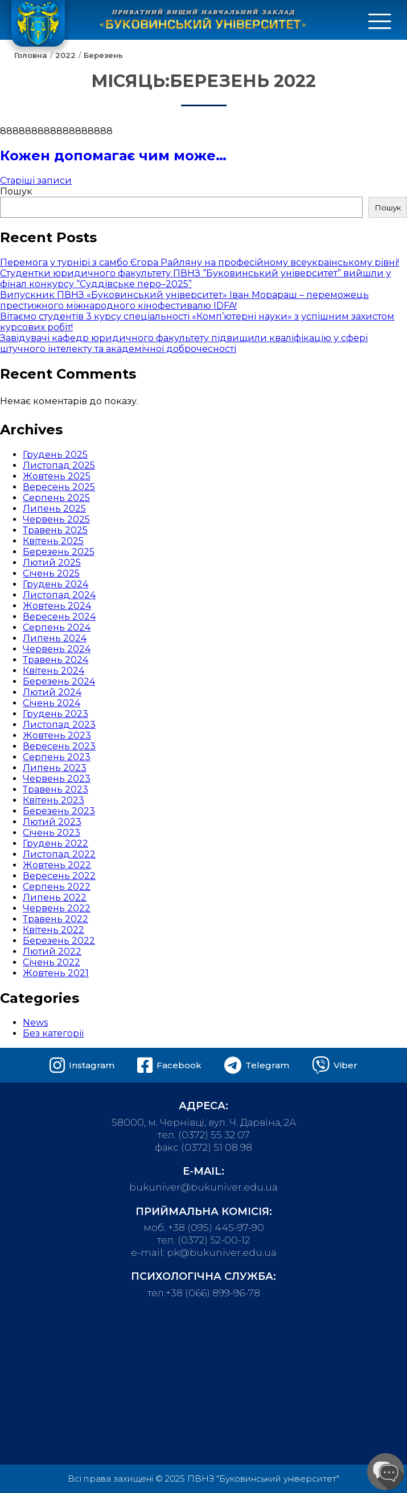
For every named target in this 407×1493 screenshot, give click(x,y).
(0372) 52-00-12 (214, 1240)
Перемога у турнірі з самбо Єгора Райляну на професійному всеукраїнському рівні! (199, 262)
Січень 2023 (51, 832)
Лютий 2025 (52, 562)
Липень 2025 (54, 508)
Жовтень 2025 (57, 476)
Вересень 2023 (59, 746)
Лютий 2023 (52, 821)
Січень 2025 (51, 573)
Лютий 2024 (52, 692)
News (35, 1022)
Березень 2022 (59, 940)
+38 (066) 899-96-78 (213, 1293)
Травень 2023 (55, 789)
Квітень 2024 (53, 670)
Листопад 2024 (59, 595)
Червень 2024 (57, 649)
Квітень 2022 (53, 929)
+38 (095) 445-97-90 (216, 1227)
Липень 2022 (55, 897)
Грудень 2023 (55, 713)
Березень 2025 (58, 551)
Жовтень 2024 (57, 605)
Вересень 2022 (59, 875)
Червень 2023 (57, 778)
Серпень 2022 (57, 886)
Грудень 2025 (55, 454)
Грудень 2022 (55, 843)
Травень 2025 (55, 530)
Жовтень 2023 (57, 735)
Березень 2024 (59, 681)
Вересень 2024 (59, 616)
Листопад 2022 (59, 854)
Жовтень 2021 (56, 973)
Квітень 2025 (53, 541)
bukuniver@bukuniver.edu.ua (203, 1187)
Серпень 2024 (57, 627)
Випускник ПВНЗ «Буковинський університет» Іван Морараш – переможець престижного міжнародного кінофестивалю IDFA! (184, 300)
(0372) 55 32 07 (214, 1135)
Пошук (16, 191)
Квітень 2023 (53, 800)
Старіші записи (36, 180)
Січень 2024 (51, 703)
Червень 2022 (57, 908)
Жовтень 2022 (57, 865)
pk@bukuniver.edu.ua (222, 1252)
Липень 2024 (55, 638)
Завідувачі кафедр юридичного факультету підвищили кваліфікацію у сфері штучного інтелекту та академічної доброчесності (184, 343)
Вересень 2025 (59, 487)
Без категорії (53, 1033)
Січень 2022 (51, 962)
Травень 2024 (55, 659)
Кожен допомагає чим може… (113, 155)
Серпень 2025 (56, 497)
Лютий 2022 (52, 951)
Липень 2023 (55, 767)
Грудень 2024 (55, 584)
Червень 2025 (56, 519)
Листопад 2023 (59, 724)
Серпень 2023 (57, 757)
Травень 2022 (55, 919)
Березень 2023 (59, 811)
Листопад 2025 (59, 465)
